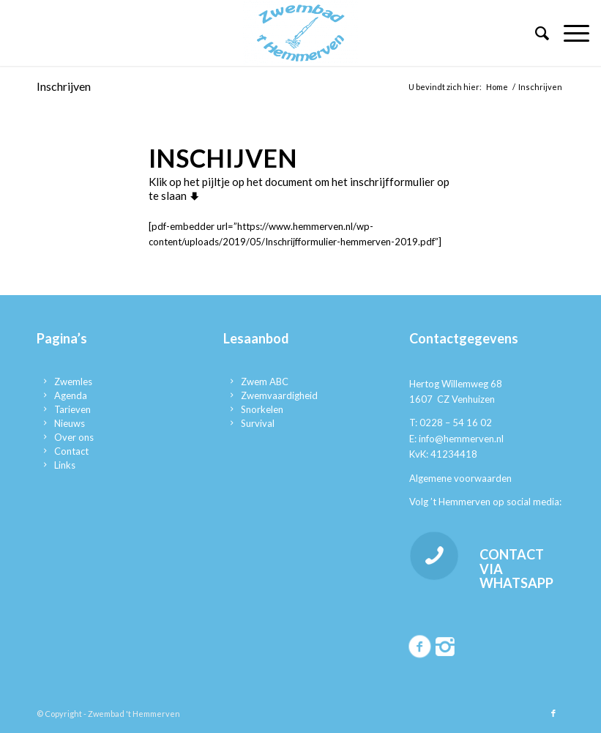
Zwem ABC (264, 381)
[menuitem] (534, 33)
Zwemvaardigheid (279, 395)
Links (64, 465)
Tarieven (72, 409)
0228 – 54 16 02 (455, 422)
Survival (258, 423)
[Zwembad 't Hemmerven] (300, 33)
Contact (71, 451)
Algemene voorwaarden (460, 478)
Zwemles (73, 381)
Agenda (70, 395)
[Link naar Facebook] (553, 713)
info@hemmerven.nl (461, 438)
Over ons (74, 437)
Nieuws (69, 423)
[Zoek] (534, 33)
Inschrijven (64, 86)
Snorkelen (262, 409)
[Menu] (569, 33)
